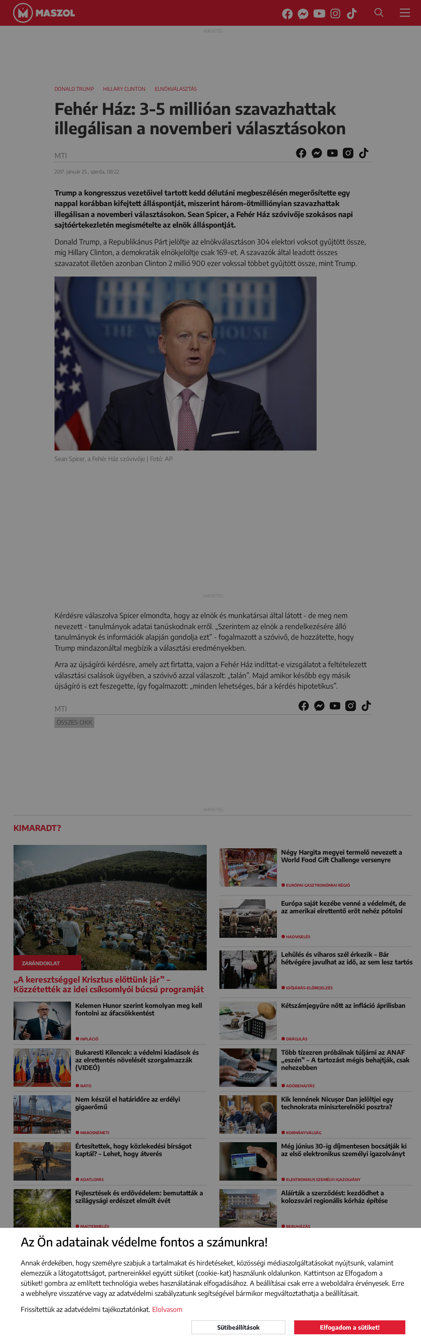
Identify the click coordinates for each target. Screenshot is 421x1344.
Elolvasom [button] (167, 1309)
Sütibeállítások (238, 1327)
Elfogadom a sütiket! (350, 1327)
